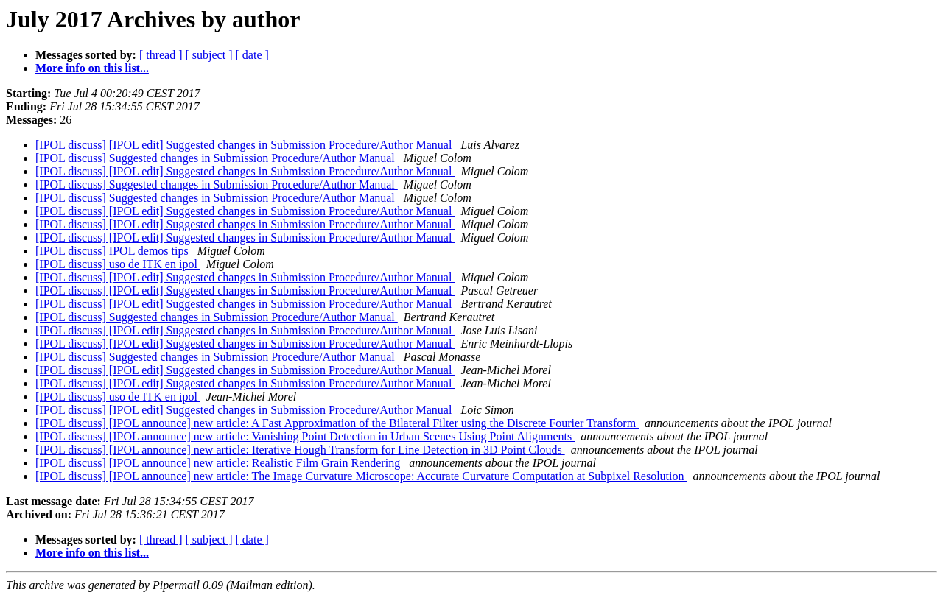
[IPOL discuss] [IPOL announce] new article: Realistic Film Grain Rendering (219, 463)
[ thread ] (161, 55)
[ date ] (252, 55)
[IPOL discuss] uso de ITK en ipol (117, 264)
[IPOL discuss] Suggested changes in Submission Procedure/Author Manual (216, 158)
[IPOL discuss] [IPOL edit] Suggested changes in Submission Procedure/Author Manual (245, 144)
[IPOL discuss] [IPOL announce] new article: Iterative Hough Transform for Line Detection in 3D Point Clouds (300, 449)
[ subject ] (209, 55)
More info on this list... (92, 68)
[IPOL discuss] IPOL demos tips (113, 251)
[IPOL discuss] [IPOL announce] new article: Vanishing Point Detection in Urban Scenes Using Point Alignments (305, 436)
